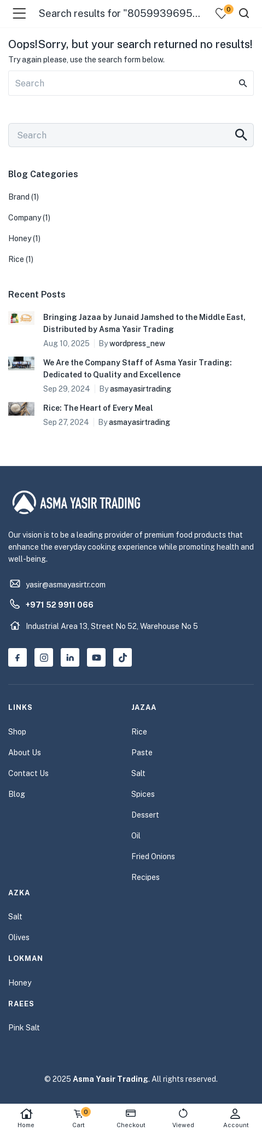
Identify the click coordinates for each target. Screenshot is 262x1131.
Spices (143, 794)
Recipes (145, 877)
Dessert (145, 815)
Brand (19, 197)
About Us (24, 752)
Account (235, 1118)
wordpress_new (137, 343)
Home (26, 1118)
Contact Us (28, 773)
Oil (136, 835)
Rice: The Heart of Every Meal (98, 408)
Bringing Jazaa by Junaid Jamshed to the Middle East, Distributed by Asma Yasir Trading (144, 323)
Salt (138, 773)
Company (24, 217)
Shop (17, 731)
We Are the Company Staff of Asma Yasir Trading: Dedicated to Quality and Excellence (137, 368)
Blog (16, 794)
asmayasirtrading (140, 388)
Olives (19, 937)
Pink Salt (24, 1027)
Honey (19, 238)
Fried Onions (153, 856)
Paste (142, 752)
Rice (16, 259)
